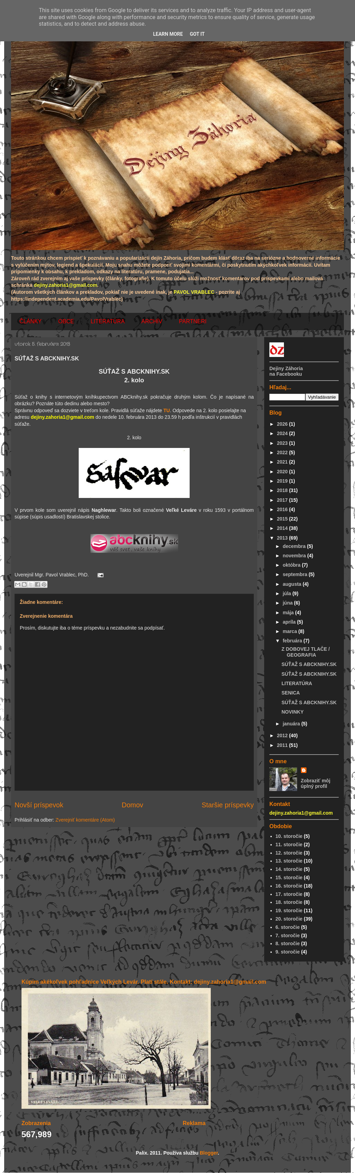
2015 (283, 519)
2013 (283, 538)
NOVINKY (293, 712)
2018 (283, 490)
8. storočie (288, 943)
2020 (283, 471)
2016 (283, 509)
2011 (283, 745)
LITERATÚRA (107, 321)
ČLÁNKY (30, 321)
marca (290, 631)
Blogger (209, 1153)
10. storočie (289, 836)
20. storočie (289, 919)
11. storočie (289, 844)
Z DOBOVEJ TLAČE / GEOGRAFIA (306, 652)
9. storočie (288, 952)
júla (287, 593)
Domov (132, 805)
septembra (296, 574)
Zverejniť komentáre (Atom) (85, 820)
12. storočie (289, 853)
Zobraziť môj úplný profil (315, 783)
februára (293, 640)
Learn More (168, 34)
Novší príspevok (39, 805)
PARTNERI (192, 321)
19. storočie (289, 910)
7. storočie (288, 935)
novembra (295, 555)
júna (288, 603)
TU (166, 410)
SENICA (291, 693)
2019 (283, 481)
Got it (197, 34)
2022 (283, 452)
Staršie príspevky (228, 805)
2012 (283, 735)
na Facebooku (285, 374)
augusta (293, 584)
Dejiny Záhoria (286, 368)
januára (292, 723)
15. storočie (289, 877)
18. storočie (289, 902)
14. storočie (289, 869)
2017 (283, 500)
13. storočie (289, 861)
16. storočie (289, 886)
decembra (295, 546)
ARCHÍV (151, 321)
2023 (283, 443)
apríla (290, 622)
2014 (283, 528)
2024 (283, 433)
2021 (283, 462)
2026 (283, 424)
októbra (292, 565)
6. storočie (288, 927)
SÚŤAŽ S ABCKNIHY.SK (309, 664)
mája (289, 612)
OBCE (66, 321)
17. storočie (289, 894)
